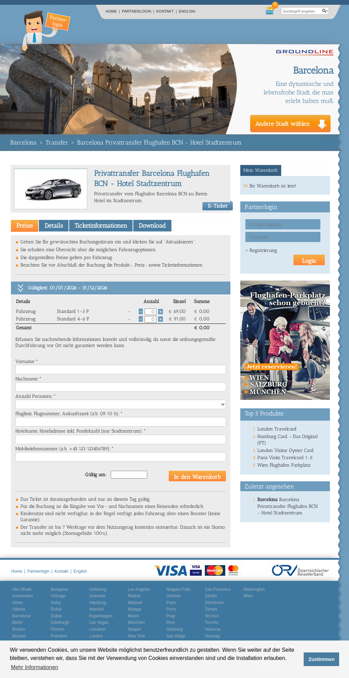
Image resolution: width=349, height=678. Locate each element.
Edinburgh (60, 622)
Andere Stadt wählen (282, 123)
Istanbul (96, 609)
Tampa (211, 609)
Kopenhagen (100, 616)
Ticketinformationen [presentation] (101, 225)
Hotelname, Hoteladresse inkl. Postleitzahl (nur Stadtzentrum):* (80, 431)
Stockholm (214, 602)
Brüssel (19, 636)
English (187, 11)
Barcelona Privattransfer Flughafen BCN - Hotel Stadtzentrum (159, 142)
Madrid (134, 595)
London (96, 636)
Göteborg (97, 589)
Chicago (58, 595)
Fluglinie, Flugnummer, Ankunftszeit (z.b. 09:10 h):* (69, 414)
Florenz (57, 629)
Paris (171, 602)
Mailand (135, 602)
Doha (56, 602)
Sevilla (211, 595)
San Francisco (218, 589)
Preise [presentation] (24, 225)
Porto (171, 609)
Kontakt (166, 11)
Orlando (173, 595)
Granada (97, 595)
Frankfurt (59, 636)
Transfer (57, 142)
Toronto (211, 622)
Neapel (134, 629)
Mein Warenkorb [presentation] (260, 170)
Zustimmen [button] (321, 659)
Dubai (56, 609)
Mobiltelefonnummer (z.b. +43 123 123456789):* (64, 449)
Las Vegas (98, 622)
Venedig (212, 636)
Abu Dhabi (21, 589)
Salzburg (174, 629)
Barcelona (23, 142)
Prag (170, 616)
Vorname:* (26, 361)
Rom (170, 622)
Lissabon (97, 629)
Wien (248, 595)
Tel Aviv (211, 616)
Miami (133, 616)
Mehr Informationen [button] (34, 667)
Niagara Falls (178, 589)
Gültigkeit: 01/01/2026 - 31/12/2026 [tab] (67, 288)
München (136, 622)
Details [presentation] (54, 225)
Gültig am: (96, 475)
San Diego (175, 636)
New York (136, 636)
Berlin (17, 622)
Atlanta (18, 609)
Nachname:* (28, 379)
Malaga (134, 609)
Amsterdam (22, 595)
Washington (254, 589)
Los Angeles (139, 589)
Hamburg (97, 602)
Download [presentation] (152, 225)
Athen (17, 602)
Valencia (212, 629)
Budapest (59, 589)
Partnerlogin (138, 11)
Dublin (56, 616)
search (325, 11)
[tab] (25, 226)
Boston (18, 629)
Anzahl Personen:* (35, 396)
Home (113, 11)
